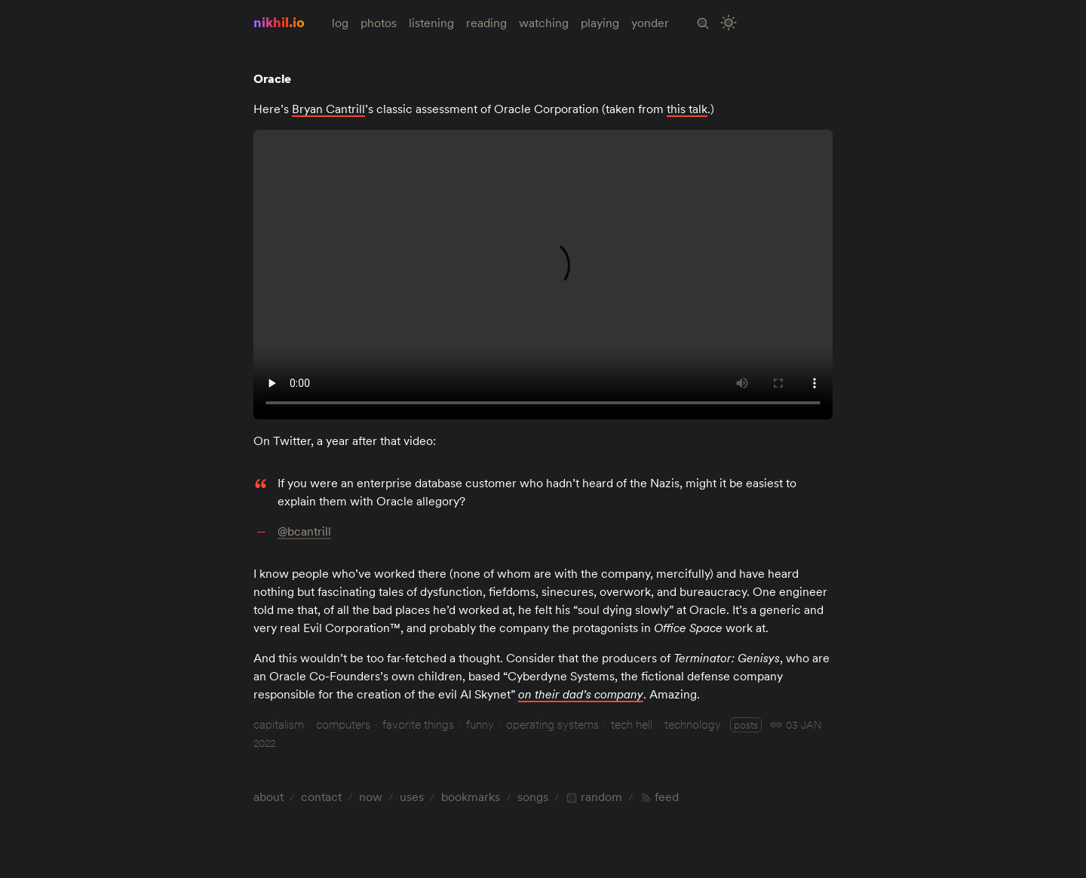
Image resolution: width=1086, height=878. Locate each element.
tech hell (631, 724)
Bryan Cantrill (328, 108)
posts (746, 725)
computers (343, 724)
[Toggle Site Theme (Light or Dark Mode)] (729, 23)
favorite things (418, 724)
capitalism (278, 724)
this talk (687, 108)
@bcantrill (304, 531)
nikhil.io (279, 22)
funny (480, 724)
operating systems (552, 724)
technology (692, 724)
